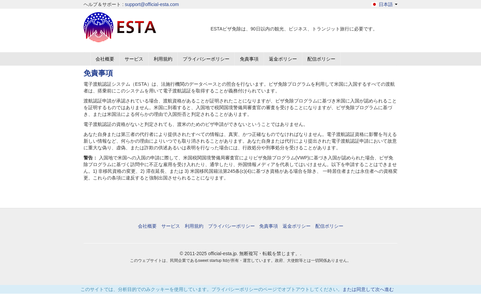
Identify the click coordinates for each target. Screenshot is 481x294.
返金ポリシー (283, 59)
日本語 (384, 4)
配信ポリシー (321, 59)
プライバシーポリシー (206, 59)
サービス (134, 59)
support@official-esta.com (152, 4)
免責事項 (249, 59)
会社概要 (105, 59)
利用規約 (163, 59)
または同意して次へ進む (368, 289)
